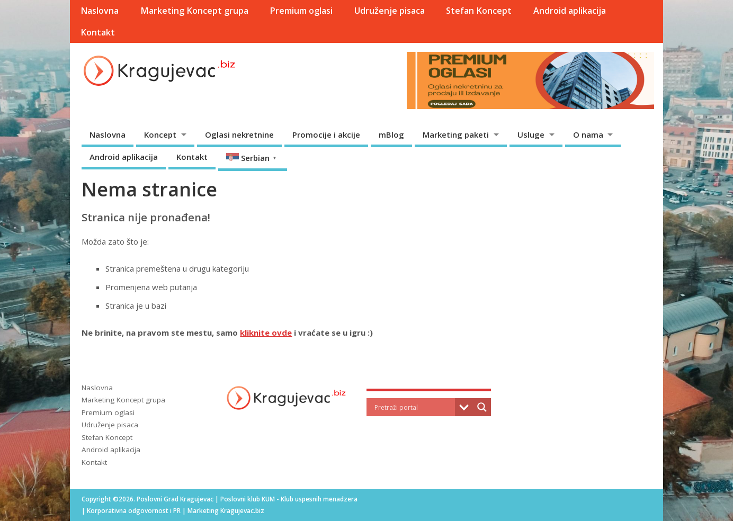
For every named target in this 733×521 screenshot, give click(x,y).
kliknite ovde (266, 332)
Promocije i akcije (326, 134)
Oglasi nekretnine (239, 134)
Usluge (530, 134)
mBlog (391, 134)
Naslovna (100, 10)
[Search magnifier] (482, 407)
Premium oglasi (301, 10)
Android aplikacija (569, 10)
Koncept (160, 134)
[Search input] (413, 407)
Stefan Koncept (479, 10)
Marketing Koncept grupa (194, 10)
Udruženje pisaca (389, 10)
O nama (588, 134)
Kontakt (98, 32)
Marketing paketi (456, 134)
